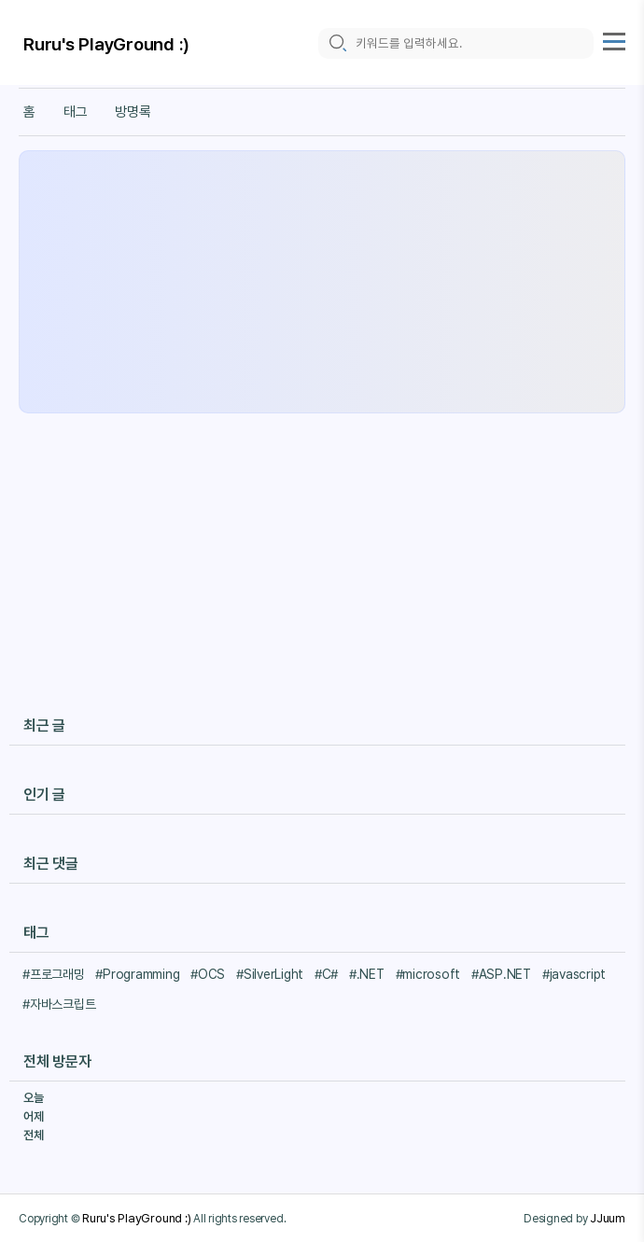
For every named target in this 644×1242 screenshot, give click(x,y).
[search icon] (337, 43)
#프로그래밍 (53, 974)
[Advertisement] (322, 281)
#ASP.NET (501, 974)
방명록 (132, 112)
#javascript (574, 974)
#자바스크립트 (58, 1004)
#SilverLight (269, 974)
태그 (75, 112)
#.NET (367, 974)
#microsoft (428, 974)
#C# (326, 974)
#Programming (137, 974)
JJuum (607, 1217)
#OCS (207, 974)
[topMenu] (614, 39)
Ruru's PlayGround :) (106, 44)
